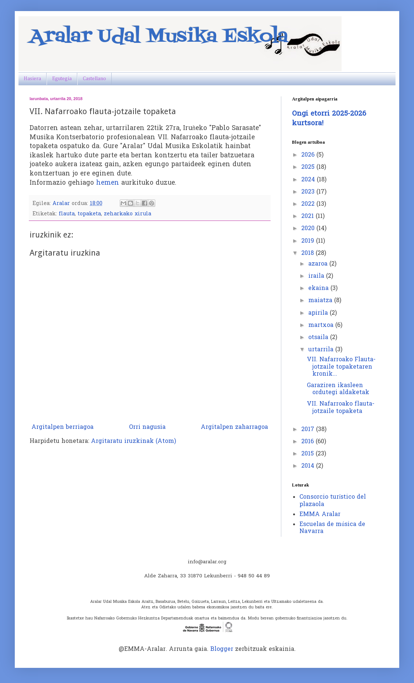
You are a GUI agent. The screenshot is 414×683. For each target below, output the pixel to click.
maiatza (321, 300)
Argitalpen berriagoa (62, 427)
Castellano (94, 78)
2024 (309, 179)
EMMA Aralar (319, 514)
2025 (308, 167)
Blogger (221, 649)
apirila (319, 313)
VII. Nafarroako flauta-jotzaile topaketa (340, 408)
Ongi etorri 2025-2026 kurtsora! (329, 119)
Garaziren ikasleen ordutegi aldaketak (338, 389)
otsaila (319, 337)
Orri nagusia (147, 427)
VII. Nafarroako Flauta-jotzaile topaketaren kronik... (341, 366)
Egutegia (62, 78)
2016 (308, 441)
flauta (67, 214)
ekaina (319, 288)
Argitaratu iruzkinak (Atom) (133, 441)
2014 (308, 466)
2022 (308, 204)
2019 (308, 241)
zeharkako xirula (127, 214)
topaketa (89, 214)
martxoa (321, 325)
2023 (308, 192)
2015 (308, 454)
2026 (308, 155)
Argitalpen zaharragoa (234, 427)
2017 (308, 429)
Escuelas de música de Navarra (332, 528)
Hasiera (32, 78)
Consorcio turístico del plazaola (332, 501)
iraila (317, 276)
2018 (308, 253)
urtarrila (321, 349)
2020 (308, 228)
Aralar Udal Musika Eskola (159, 37)
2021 (308, 216)
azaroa (318, 264)
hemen (107, 183)
